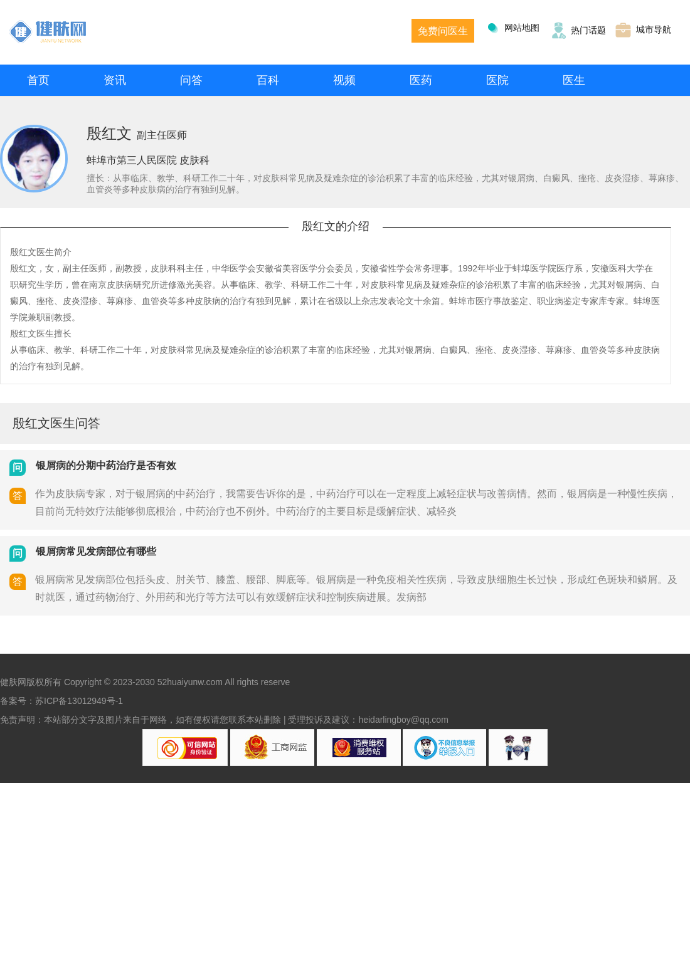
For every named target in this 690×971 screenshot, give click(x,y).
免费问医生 (443, 31)
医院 (497, 80)
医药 (421, 80)
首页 (38, 80)
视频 (344, 80)
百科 (268, 80)
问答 (191, 80)
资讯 (115, 80)
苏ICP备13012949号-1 (79, 701)
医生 (574, 80)
